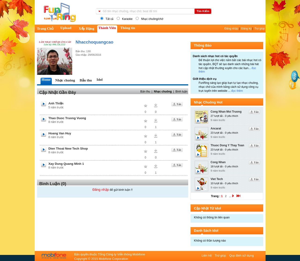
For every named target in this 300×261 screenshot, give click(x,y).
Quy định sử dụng (241, 255)
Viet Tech (217, 179)
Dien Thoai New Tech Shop (68, 148)
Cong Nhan (218, 162)
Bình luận (181, 91)
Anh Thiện (56, 103)
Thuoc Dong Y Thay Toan (227, 145)
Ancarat (216, 128)
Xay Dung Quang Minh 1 (66, 163)
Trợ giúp (260, 28)
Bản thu (145, 91)
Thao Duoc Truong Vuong (67, 118)
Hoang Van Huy (60, 133)
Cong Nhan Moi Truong (226, 111)
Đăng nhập (231, 28)
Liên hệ (207, 255)
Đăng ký (246, 28)
